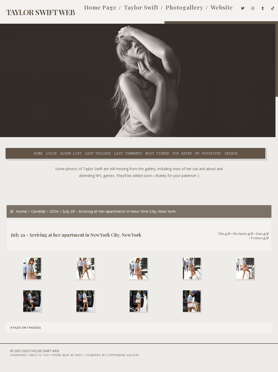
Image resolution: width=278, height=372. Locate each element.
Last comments (114, 136)
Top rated (168, 136)
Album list (56, 136)
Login (37, 136)
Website (215, 9)
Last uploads (84, 136)
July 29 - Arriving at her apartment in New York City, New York (116, 206)
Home (24, 136)
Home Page (93, 9)
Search (112, 142)
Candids (36, 206)
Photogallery (177, 9)
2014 (51, 206)
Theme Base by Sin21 (60, 358)
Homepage (11, 358)
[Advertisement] (139, 184)
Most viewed (143, 136)
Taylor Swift (134, 9)
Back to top (31, 358)
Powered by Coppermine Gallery (105, 358)
